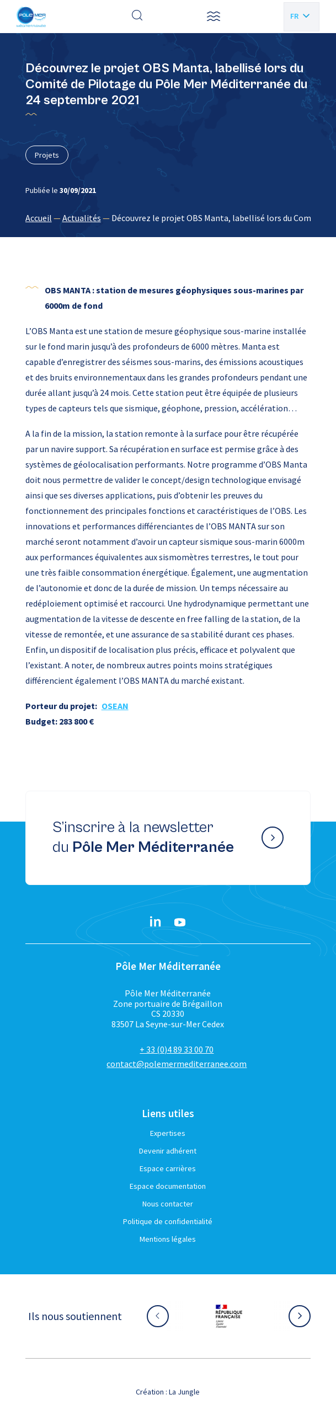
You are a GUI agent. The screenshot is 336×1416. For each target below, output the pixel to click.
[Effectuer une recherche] (137, 16)
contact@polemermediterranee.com (176, 1063)
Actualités (81, 217)
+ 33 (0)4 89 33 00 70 (177, 1049)
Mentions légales (168, 1239)
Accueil (38, 217)
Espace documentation (168, 1186)
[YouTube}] (179, 922)
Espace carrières (168, 1168)
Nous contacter (167, 1204)
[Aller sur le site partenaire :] (229, 1316)
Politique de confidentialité (167, 1221)
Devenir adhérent (167, 1151)
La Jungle (184, 1392)
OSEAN (115, 705)
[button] (213, 17)
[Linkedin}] (155, 922)
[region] (168, 218)
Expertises (167, 1133)
